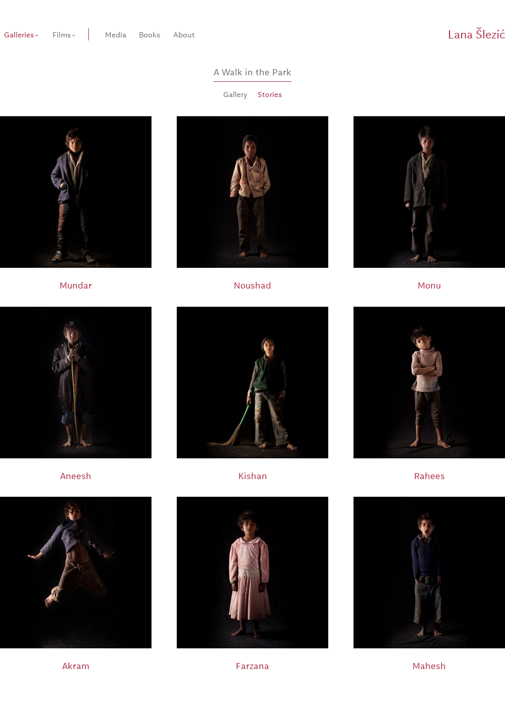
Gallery (235, 94)
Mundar (76, 285)
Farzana (252, 665)
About (184, 34)
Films (62, 34)
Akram (75, 665)
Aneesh (75, 475)
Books (149, 34)
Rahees (429, 475)
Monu (429, 285)
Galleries (19, 34)
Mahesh (429, 665)
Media (115, 34)
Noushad (252, 285)
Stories (270, 94)
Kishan (252, 475)
